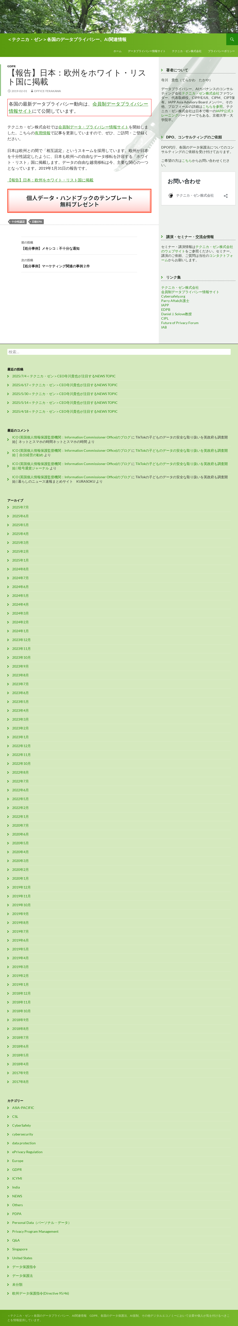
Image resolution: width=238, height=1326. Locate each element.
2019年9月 (20, 914)
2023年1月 (20, 737)
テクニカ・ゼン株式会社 (187, 51)
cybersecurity (22, 1134)
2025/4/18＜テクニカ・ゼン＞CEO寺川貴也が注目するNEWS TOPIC (65, 411)
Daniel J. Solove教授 (176, 314)
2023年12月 (21, 640)
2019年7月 (20, 931)
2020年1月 (20, 878)
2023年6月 (20, 693)
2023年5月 (20, 701)
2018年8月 (20, 1028)
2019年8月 (20, 922)
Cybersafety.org (173, 296)
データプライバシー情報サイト (147, 51)
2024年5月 (20, 595)
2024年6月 (20, 587)
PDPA (17, 1214)
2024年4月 (20, 604)
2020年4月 (20, 852)
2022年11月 (21, 754)
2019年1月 (20, 984)
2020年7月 (20, 825)
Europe (17, 1161)
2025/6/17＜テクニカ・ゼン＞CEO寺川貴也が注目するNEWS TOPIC (65, 385)
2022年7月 (20, 781)
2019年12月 (21, 887)
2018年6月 (20, 1046)
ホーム (117, 51)
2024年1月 (20, 631)
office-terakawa (47, 91)
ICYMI (17, 1178)
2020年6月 (20, 834)
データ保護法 (22, 1275)
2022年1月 (20, 816)
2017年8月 (20, 1082)
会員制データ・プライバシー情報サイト (93, 126)
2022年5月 (20, 799)
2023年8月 (20, 675)
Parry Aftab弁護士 (175, 301)
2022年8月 (20, 772)
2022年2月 (20, 808)
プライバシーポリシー (221, 51)
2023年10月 (21, 657)
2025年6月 (20, 516)
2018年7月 (20, 1037)
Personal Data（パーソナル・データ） (41, 1222)
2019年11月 (21, 896)
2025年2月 (20, 551)
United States (22, 1258)
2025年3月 (20, 542)
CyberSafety (21, 1125)
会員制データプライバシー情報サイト (190, 292)
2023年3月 (20, 719)
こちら (187, 160)
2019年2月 (20, 975)
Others (17, 1205)
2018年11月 (21, 1002)
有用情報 (42, 132)
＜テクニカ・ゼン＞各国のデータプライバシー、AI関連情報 (66, 39)
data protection (24, 1143)
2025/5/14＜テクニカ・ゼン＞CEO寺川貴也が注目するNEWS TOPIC (65, 402)
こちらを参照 (212, 106)
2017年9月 (20, 1073)
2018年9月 (20, 1020)
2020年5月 (20, 843)
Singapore (19, 1249)
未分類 (17, 1284)
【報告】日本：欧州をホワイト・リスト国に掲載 (50, 180)
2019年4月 (20, 958)
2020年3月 (20, 861)
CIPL (165, 318)
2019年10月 (21, 905)
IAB (164, 327)
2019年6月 (20, 940)
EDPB (165, 309)
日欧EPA (37, 221)
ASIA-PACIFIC (23, 1108)
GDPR (11, 66)
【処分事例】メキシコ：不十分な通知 (79, 245)
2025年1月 (20, 560)
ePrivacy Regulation (27, 1152)
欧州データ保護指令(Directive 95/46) (40, 1293)
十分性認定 (18, 221)
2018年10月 (21, 1011)
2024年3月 (20, 613)
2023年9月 (20, 666)
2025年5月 (20, 525)
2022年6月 (20, 790)
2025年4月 (20, 534)
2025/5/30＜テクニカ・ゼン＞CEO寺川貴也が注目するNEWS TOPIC (65, 394)
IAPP (165, 305)
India (16, 1187)
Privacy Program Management (35, 1231)
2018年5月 (20, 1055)
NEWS (17, 1196)
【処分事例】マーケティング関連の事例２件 (79, 262)
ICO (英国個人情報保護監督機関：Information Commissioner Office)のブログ (71, 437)
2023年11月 (21, 648)
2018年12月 (21, 993)
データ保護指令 (24, 1267)
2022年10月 (21, 763)
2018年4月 (20, 1064)
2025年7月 (20, 507)
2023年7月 (20, 684)
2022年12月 (21, 746)
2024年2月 (20, 622)
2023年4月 (20, 710)
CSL (15, 1116)
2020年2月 (20, 869)
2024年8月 (20, 569)
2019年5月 (20, 949)
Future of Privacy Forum (180, 323)
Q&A (16, 1240)
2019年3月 (20, 967)
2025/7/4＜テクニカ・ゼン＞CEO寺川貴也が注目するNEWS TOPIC (64, 376)
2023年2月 (20, 728)
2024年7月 (20, 578)
